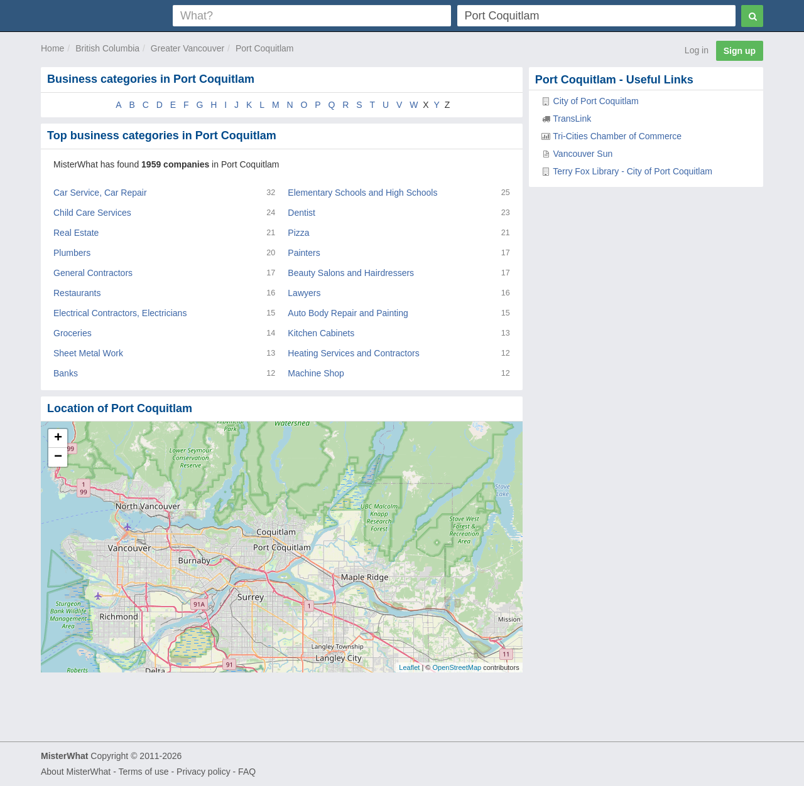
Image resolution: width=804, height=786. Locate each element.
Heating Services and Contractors (353, 353)
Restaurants (76, 293)
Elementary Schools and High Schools (362, 193)
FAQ (247, 772)
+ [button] (58, 438)
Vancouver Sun (583, 154)
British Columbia (107, 48)
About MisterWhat (76, 772)
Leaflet (409, 667)
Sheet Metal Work (88, 353)
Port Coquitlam (265, 48)
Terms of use (143, 772)
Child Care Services (92, 213)
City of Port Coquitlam (596, 101)
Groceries (72, 333)
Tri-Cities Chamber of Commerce (617, 136)
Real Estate (76, 233)
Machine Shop (316, 373)
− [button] (58, 457)
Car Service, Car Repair (100, 193)
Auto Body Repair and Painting (348, 313)
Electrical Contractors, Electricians (120, 313)
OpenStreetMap (456, 667)
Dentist (301, 213)
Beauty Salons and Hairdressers (351, 273)
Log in (697, 50)
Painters (304, 253)
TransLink (572, 119)
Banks (65, 373)
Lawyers (304, 293)
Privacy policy (204, 772)
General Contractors (93, 273)
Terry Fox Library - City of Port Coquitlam (632, 171)
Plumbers (71, 253)
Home (52, 48)
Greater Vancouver (187, 48)
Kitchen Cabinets (321, 333)
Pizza (298, 233)
